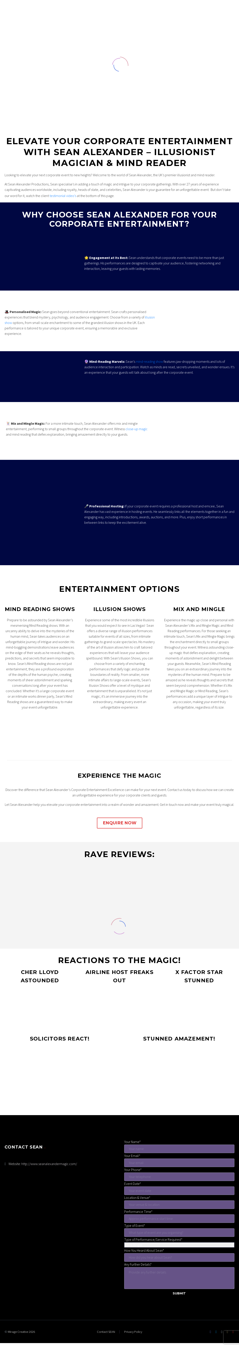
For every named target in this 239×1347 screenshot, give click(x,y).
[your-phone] (179, 1176)
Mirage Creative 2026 (21, 1332)
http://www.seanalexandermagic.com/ (49, 1164)
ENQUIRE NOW (119, 822)
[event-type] (179, 1232)
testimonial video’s (63, 195)
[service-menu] (179, 1245)
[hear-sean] (179, 1257)
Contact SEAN (106, 1331)
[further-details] (179, 1278)
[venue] (179, 1204)
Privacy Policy (133, 1331)
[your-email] (179, 1163)
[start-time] (179, 1218)
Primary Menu (227, 20)
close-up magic (137, 429)
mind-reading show (149, 361)
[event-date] (179, 1190)
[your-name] (179, 1149)
